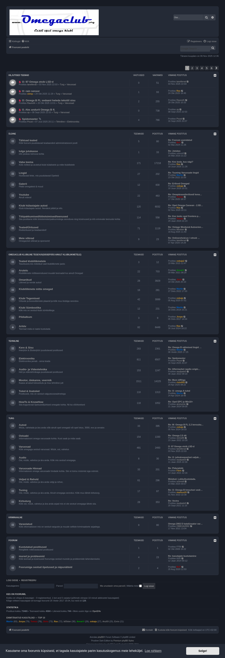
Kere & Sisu (26, 347)
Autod (22, 424)
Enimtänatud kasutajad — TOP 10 (25, 617)
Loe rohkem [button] (153, 650)
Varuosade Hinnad (30, 468)
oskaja (179, 186)
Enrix (116, 621)
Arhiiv (22, 326)
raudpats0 (181, 371)
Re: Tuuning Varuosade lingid (183, 172)
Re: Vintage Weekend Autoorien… (185, 227)
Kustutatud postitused (33, 546)
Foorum (13, 540)
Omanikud (25, 279)
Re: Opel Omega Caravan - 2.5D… (185, 205)
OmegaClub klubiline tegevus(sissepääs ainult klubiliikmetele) (45, 255)
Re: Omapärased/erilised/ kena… (185, 194)
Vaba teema (26, 162)
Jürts (179, 279)
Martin (179, 175)
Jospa (179, 316)
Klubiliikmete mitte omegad (36, 289)
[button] (216, 68)
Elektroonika (73, 121)
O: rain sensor (31, 91)
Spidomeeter (30, 118)
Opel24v (96, 611)
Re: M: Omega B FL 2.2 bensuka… (185, 424)
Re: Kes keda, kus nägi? (180, 162)
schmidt (180, 481)
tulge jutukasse (28, 151)
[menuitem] (25, 41)
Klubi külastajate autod (33, 205)
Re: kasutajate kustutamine (182, 556)
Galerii (23, 183)
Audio (22, 457)
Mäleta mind (134, 586)
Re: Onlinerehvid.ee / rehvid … (184, 238)
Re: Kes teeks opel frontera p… (184, 216)
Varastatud (25, 524)
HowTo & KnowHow (31, 401)
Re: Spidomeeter (176, 358)
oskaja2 (180, 261)
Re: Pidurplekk (175, 468)
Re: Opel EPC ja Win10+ (180, 401)
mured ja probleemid (32, 556)
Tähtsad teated (28, 140)
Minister (180, 229)
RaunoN (31, 103)
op (28, 112)
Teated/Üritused (28, 227)
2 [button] (192, 68)
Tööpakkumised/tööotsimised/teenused (43, 216)
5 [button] (206, 68)
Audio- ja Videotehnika (33, 369)
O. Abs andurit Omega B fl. (38, 109)
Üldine (12, 134)
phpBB (101, 637)
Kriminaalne (15, 517)
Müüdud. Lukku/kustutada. (182, 479)
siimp (30, 94)
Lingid (23, 172)
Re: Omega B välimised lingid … (185, 347)
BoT (178, 142)
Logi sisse (12, 580)
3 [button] (197, 68)
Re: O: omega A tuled (179, 391)
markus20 (181, 492)
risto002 (180, 382)
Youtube (24, 194)
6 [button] (211, 68)
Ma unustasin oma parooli (112, 586)
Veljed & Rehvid (28, 479)
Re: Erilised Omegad (179, 183)
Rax (178, 91)
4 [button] (202, 68)
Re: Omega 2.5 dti (177, 435)
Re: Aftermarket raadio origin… (184, 369)
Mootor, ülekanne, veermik (35, 380)
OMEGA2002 (182, 526)
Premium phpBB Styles (123, 641)
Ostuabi (24, 435)
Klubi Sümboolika (30, 307)
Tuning (23, 490)
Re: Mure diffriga (176, 380)
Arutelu (23, 270)
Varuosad (71, 84)
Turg (62, 84)
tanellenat (32, 84)
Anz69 (105, 621)
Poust (30, 121)
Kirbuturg (25, 501)
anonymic (181, 404)
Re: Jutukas (174, 151)
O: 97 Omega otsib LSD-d (38, 81)
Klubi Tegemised (29, 298)
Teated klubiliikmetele (32, 261)
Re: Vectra (173, 501)
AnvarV (180, 270)
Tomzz (179, 197)
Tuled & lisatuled (29, 391)
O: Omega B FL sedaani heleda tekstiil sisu (48, 100)
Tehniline (60, 121)
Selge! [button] (202, 650)
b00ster (67, 621)
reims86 (180, 438)
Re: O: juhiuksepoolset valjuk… (184, 457)
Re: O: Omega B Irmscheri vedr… (185, 490)
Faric (179, 470)
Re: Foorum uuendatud (180, 140)
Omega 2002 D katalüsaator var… (185, 524)
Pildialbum (25, 316)
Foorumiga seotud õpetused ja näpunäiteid (45, 567)
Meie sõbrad (26, 238)
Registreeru (28, 580)
